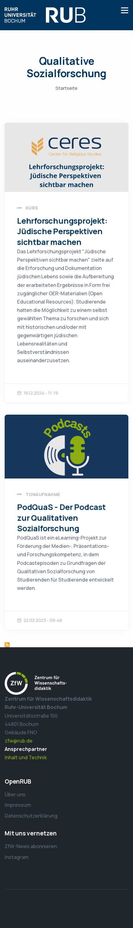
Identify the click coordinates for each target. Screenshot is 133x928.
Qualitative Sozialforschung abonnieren (7, 644)
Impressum (18, 805)
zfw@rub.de (19, 740)
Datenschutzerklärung (31, 815)
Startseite (66, 88)
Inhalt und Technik (26, 757)
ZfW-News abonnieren (31, 846)
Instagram (17, 857)
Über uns (15, 794)
